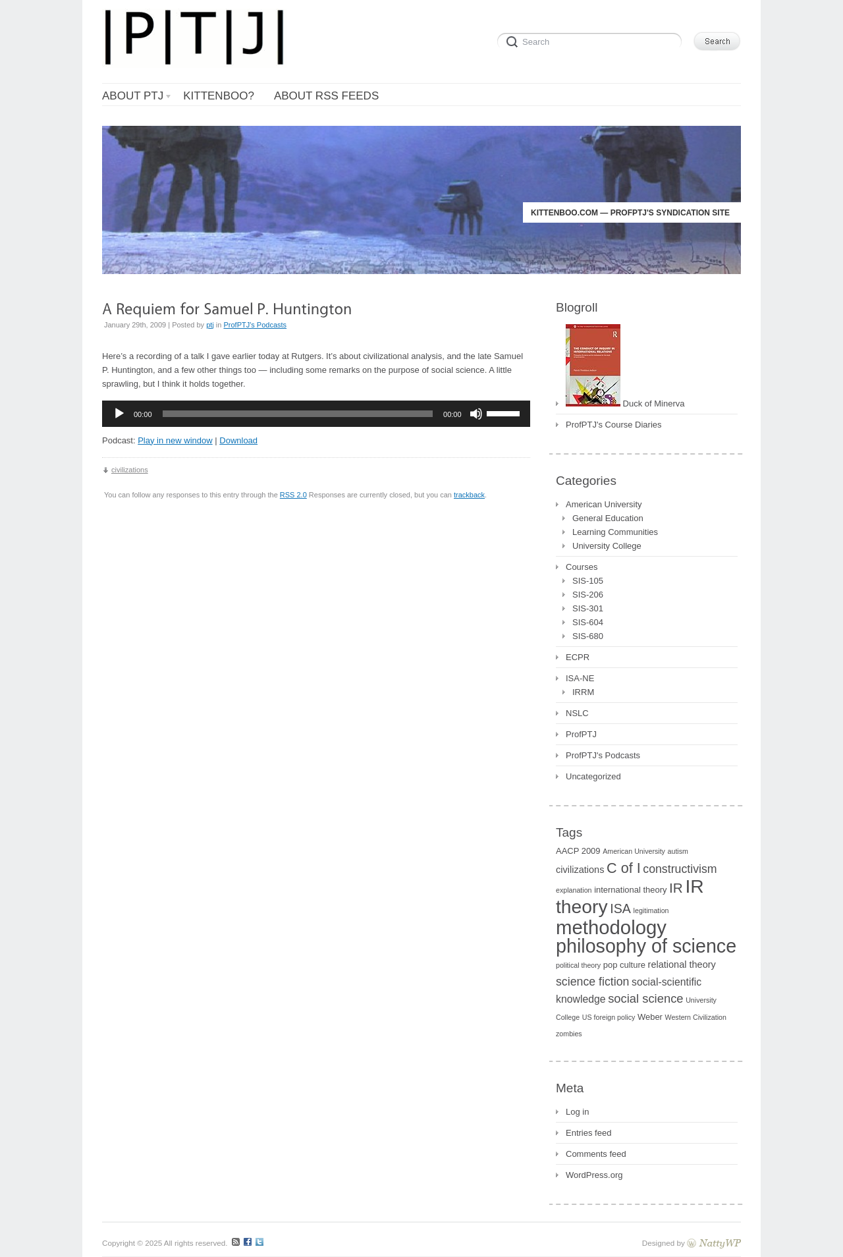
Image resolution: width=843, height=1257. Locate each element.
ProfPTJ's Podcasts (254, 325)
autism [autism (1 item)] (678, 851)
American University (604, 504)
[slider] (298, 413)
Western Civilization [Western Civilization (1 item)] (695, 1017)
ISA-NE (580, 678)
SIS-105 (587, 581)
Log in (577, 1112)
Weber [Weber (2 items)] (650, 1017)
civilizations (129, 470)
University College (606, 546)
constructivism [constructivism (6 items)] (680, 869)
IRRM (583, 692)
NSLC (577, 713)
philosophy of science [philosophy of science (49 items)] (646, 946)
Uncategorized (593, 776)
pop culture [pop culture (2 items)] (624, 965)
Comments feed (596, 1154)
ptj (210, 325)
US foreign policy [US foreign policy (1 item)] (609, 1017)
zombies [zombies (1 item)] (569, 1034)
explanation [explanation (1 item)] (574, 890)
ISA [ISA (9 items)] (620, 908)
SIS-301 (587, 608)
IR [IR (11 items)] (676, 887)
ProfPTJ (581, 734)
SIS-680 (587, 636)
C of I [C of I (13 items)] (624, 868)
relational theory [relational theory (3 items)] (682, 964)
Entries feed (588, 1133)
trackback (469, 495)
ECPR (577, 657)
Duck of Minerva (625, 402)
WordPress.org (594, 1175)
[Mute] (476, 413)
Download (238, 440)
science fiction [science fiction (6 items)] (592, 981)
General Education (607, 518)
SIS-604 (587, 622)
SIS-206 (587, 595)
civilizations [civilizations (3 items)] (580, 869)
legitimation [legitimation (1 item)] (651, 910)
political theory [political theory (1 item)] (578, 965)
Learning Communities (615, 532)
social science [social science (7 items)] (645, 998)
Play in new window (175, 440)
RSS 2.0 (293, 495)
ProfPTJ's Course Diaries (614, 425)
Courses (581, 567)
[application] (316, 414)
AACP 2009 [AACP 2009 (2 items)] (578, 851)
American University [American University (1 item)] (634, 851)
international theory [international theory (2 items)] (630, 890)
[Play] (119, 413)
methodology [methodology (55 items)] (611, 927)
